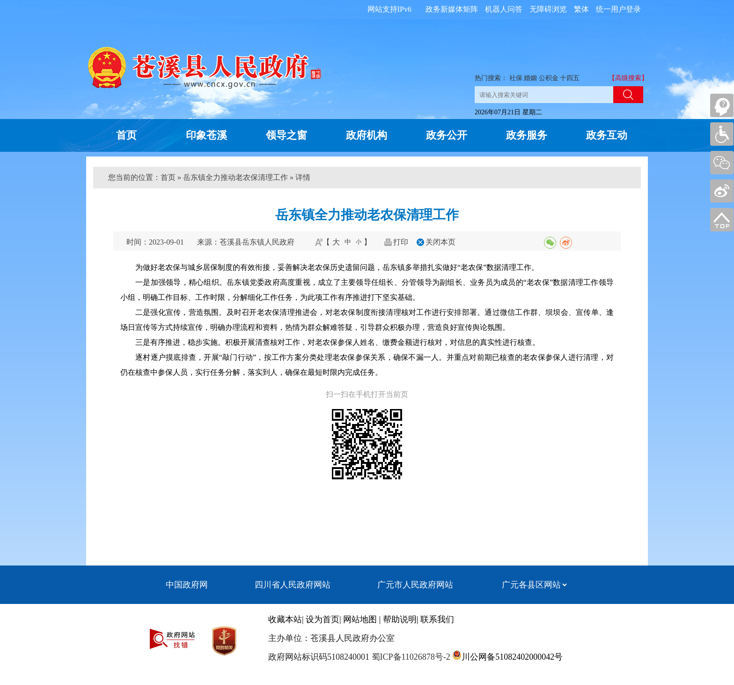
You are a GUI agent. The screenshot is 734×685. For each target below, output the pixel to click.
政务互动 (606, 135)
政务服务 (526, 135)
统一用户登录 (618, 9)
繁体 (581, 9)
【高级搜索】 (628, 78)
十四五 (570, 78)
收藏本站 (285, 619)
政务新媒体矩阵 (452, 9)
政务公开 (446, 135)
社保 (515, 78)
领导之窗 (286, 135)
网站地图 (360, 619)
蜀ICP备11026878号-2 (409, 657)
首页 (126, 135)
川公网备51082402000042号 (512, 657)
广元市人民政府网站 (415, 584)
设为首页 (322, 619)
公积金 (548, 78)
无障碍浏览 (548, 9)
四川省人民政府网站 (292, 584)
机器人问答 (503, 9)
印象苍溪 (206, 135)
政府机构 (366, 135)
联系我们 (437, 619)
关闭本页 (440, 242)
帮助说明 (400, 619)
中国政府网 (187, 584)
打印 (400, 242)
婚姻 (530, 78)
